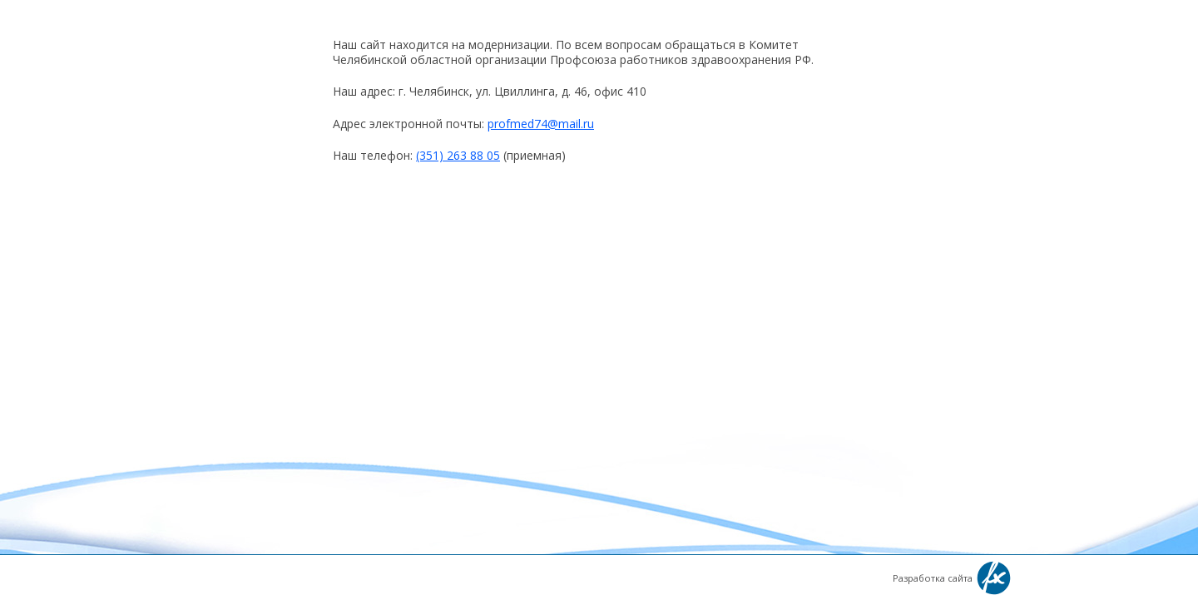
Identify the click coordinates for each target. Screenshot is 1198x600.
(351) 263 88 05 (458, 155)
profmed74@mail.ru (541, 123)
